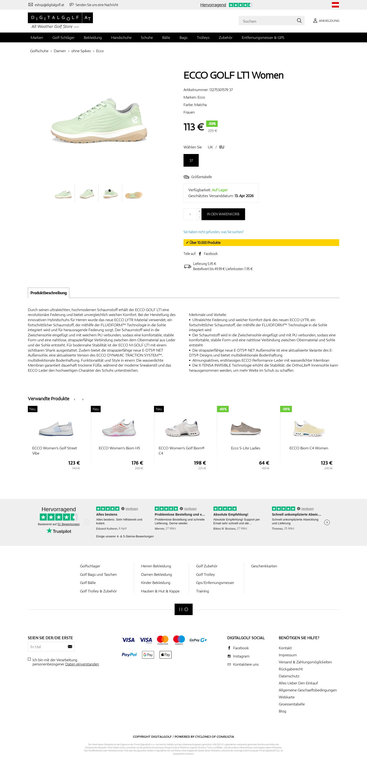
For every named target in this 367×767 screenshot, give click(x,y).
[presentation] (74, 399)
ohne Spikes (81, 50)
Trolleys (203, 37)
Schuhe (147, 37)
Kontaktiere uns (246, 664)
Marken (37, 37)
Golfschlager (90, 566)
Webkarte (287, 697)
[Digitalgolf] (184, 609)
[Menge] (193, 214)
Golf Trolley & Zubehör (98, 591)
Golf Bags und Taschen (98, 574)
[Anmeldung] (325, 20)
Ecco (100, 50)
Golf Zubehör (206, 566)
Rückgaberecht (291, 669)
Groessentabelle (292, 704)
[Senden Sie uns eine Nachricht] (93, 4)
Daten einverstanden (82, 664)
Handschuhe (121, 37)
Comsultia (225, 736)
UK (210, 147)
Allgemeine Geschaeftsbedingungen (308, 690)
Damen (60, 50)
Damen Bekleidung (156, 574)
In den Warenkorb (223, 214)
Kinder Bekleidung (155, 582)
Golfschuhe (39, 50)
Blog (282, 711)
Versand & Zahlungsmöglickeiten (305, 661)
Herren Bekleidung (156, 566)
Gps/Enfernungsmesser (215, 582)
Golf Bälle (88, 582)
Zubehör (225, 37)
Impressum (288, 654)
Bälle (166, 37)
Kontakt (285, 647)
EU (221, 147)
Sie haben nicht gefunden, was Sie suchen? (214, 232)
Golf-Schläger (63, 37)
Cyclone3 (203, 736)
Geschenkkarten (264, 566)
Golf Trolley (205, 574)
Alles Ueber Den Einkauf (298, 683)
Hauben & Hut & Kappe (160, 591)
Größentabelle (198, 177)
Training (202, 591)
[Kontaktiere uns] (46, 4)
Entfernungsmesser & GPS (263, 37)
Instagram (241, 656)
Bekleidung (93, 37)
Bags (183, 37)
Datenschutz (289, 676)
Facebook (211, 253)
